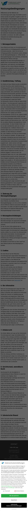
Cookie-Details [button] (14, 509)
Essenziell (6, 491)
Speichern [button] (14, 500)
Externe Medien (19, 491)
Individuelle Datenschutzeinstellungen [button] (14, 505)
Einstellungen (11, 487)
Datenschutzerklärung (6, 486)
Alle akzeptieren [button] (14, 495)
